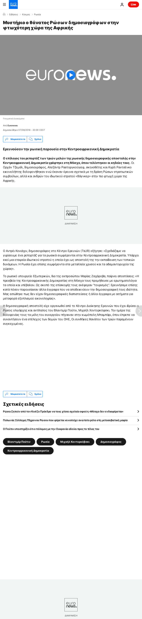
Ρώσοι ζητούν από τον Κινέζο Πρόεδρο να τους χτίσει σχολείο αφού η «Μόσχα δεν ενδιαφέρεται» (63, 411)
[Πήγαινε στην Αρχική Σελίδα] (13, 4)
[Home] (4, 14)
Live (133, 4)
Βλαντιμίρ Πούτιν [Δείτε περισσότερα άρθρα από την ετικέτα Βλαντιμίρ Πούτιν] (19, 441)
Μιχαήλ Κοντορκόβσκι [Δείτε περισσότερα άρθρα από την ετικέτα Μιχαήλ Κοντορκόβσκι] (75, 441)
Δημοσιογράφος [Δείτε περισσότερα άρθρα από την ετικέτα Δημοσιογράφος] (110, 441)
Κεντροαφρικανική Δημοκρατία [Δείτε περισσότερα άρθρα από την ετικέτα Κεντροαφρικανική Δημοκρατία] (28, 450)
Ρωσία (37, 14)
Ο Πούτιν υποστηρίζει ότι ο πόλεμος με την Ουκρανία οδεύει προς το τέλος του (51, 428)
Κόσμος (26, 14)
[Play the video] (71, 75)
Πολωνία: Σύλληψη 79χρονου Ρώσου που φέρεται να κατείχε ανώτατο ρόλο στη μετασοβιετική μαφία (65, 420)
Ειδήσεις (13, 14)
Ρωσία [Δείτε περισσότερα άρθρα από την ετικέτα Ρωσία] (45, 441)
